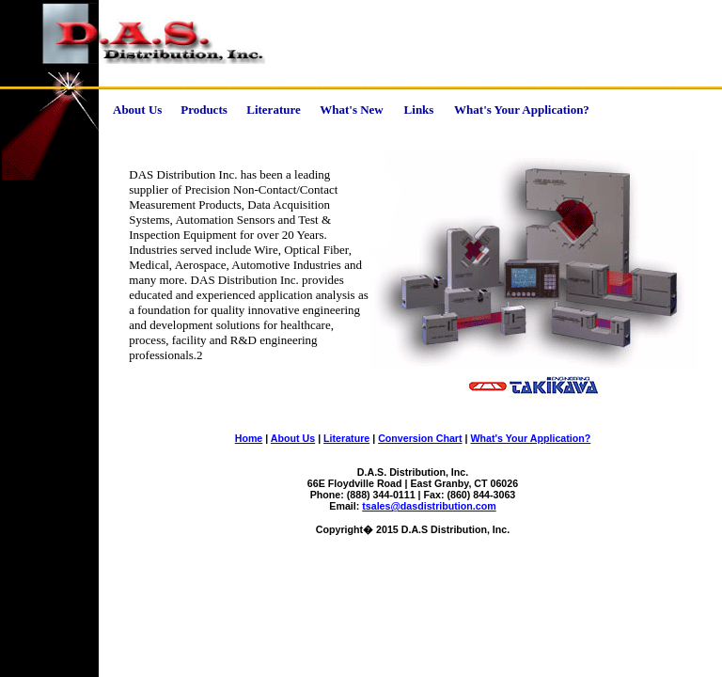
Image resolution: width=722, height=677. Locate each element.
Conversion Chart (420, 438)
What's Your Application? (530, 438)
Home (249, 438)
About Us (293, 438)
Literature (346, 438)
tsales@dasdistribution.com (428, 506)
